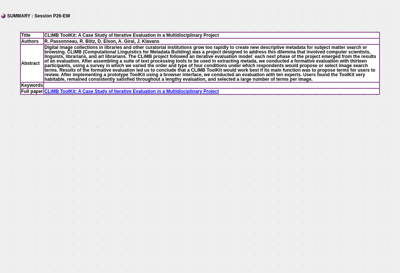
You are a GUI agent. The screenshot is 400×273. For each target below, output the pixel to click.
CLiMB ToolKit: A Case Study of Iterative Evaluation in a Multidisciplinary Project (131, 91)
